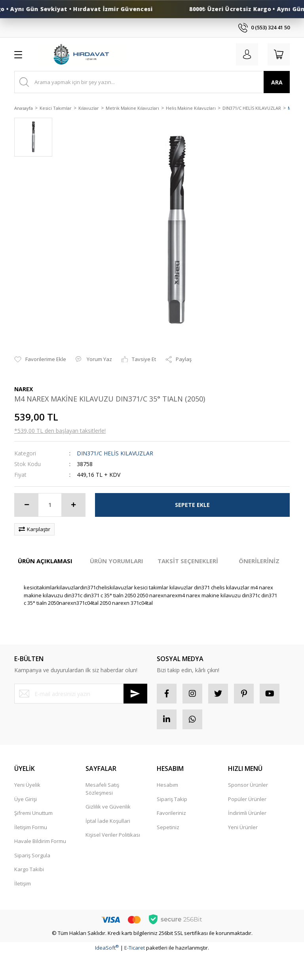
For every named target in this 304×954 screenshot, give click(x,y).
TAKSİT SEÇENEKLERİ (188, 561)
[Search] (152, 82)
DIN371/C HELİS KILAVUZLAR (115, 453)
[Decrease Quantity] (26, 504)
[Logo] (80, 54)
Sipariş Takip (172, 799)
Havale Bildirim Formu (40, 841)
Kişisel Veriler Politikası (113, 834)
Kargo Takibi (29, 869)
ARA (277, 82)
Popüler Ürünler (247, 799)
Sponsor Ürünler (248, 784)
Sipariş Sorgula (32, 855)
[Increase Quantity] (73, 504)
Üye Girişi (25, 799)
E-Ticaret (134, 947)
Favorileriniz (171, 812)
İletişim (22, 883)
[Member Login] (247, 54)
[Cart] (279, 54)
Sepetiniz (168, 827)
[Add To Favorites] (40, 359)
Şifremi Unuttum (33, 812)
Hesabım (167, 784)
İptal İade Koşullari (108, 820)
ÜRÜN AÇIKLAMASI (45, 561)
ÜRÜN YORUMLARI (116, 561)
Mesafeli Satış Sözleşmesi (102, 788)
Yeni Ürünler (243, 827)
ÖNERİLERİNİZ (259, 561)
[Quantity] (49, 504)
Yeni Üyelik (27, 784)
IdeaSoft (107, 947)
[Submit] (135, 694)
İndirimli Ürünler (247, 812)
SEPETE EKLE (192, 505)
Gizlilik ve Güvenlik (108, 806)
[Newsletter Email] (80, 694)
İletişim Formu (30, 827)
